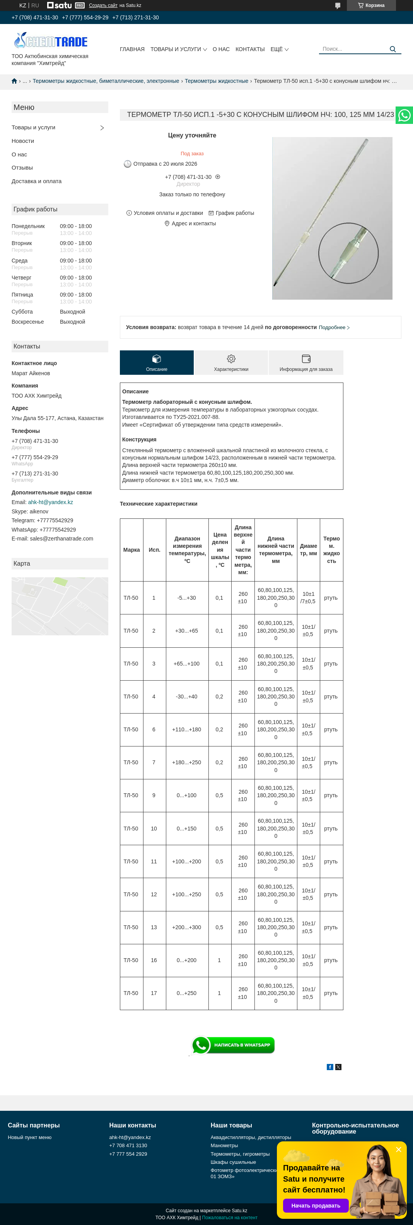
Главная (132, 49)
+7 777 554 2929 (128, 1154)
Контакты (250, 49)
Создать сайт (103, 5)
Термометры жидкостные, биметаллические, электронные (106, 81)
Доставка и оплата (36, 181)
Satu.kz (239, 1210)
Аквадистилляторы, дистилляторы (251, 1137)
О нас (221, 49)
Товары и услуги (175, 49)
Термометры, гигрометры (240, 1154)
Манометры (224, 1145)
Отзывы (22, 167)
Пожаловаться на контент (230, 1217)
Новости (23, 140)
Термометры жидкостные (216, 81)
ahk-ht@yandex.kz (50, 502)
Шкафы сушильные (233, 1162)
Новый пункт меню (29, 1137)
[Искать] (392, 49)
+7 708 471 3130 (128, 1145)
